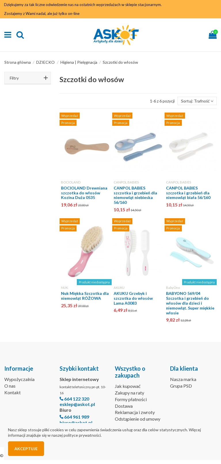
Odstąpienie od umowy (137, 419)
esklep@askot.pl (77, 404)
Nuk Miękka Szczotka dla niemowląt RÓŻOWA (85, 296)
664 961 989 (76, 416)
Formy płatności (131, 399)
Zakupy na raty (129, 392)
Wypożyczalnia (19, 379)
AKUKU (119, 287)
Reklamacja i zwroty (135, 412)
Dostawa (124, 406)
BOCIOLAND (71, 182)
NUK (64, 287)
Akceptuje (26, 448)
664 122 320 (76, 398)
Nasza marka (183, 379)
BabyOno (173, 287)
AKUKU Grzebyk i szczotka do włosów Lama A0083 (133, 298)
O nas (10, 385)
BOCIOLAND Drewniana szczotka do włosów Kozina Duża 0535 (84, 192)
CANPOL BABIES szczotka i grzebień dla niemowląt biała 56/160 (188, 192)
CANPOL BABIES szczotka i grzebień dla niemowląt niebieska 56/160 (135, 195)
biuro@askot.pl (76, 422)
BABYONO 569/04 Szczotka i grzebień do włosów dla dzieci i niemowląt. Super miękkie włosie (190, 303)
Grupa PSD (181, 385)
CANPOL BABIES (126, 182)
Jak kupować (127, 386)
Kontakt (12, 392)
